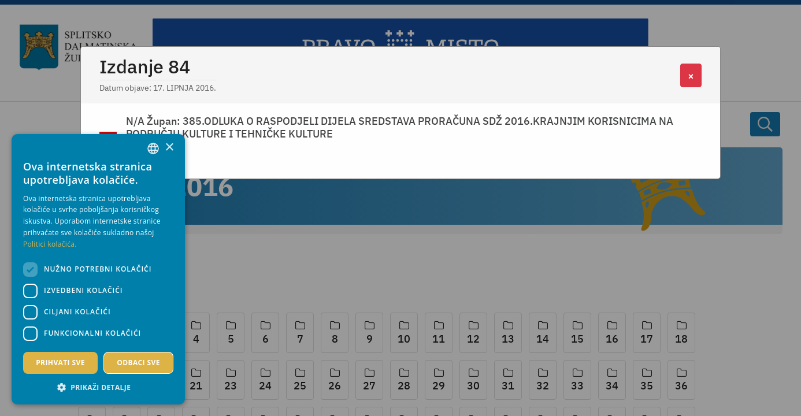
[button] (98, 387)
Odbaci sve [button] (138, 362)
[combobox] (153, 148)
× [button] (169, 147)
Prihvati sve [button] (60, 362)
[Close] (691, 75)
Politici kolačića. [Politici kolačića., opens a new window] (50, 244)
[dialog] (98, 269)
